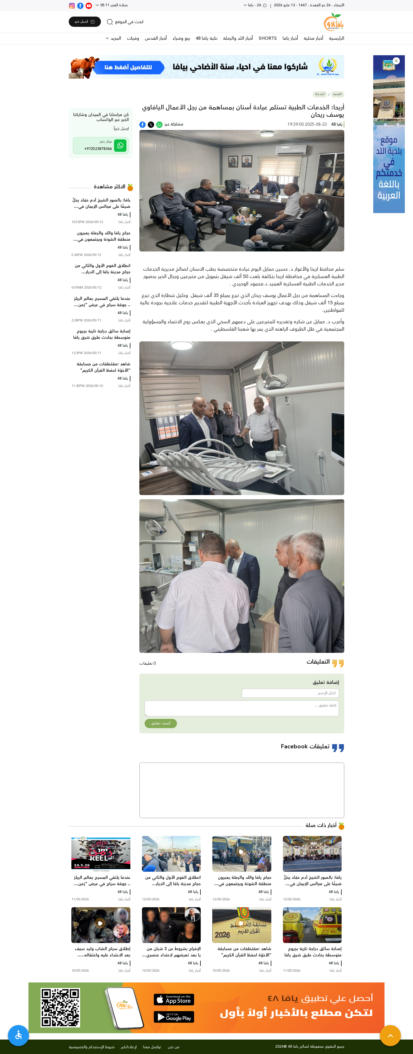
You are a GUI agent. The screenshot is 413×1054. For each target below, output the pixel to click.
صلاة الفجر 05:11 (113, 5)
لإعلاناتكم (129, 1047)
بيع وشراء (181, 38)
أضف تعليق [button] (160, 723)
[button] (396, 60)
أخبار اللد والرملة (238, 38)
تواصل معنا (152, 1047)
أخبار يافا (290, 38)
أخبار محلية (313, 38)
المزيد (115, 38)
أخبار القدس (156, 38)
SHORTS (268, 38)
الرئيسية (336, 38)
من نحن (173, 1047)
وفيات (133, 38)
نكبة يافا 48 (206, 38)
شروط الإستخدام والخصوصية (92, 1047)
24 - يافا (257, 5)
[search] (125, 21)
